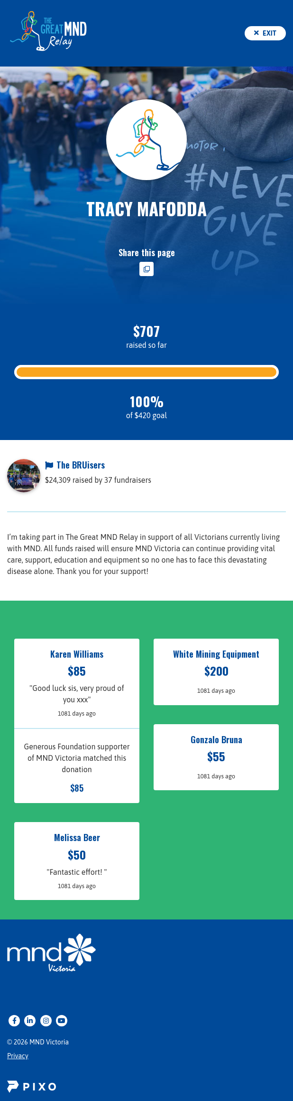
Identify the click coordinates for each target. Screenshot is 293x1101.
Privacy (17, 1056)
